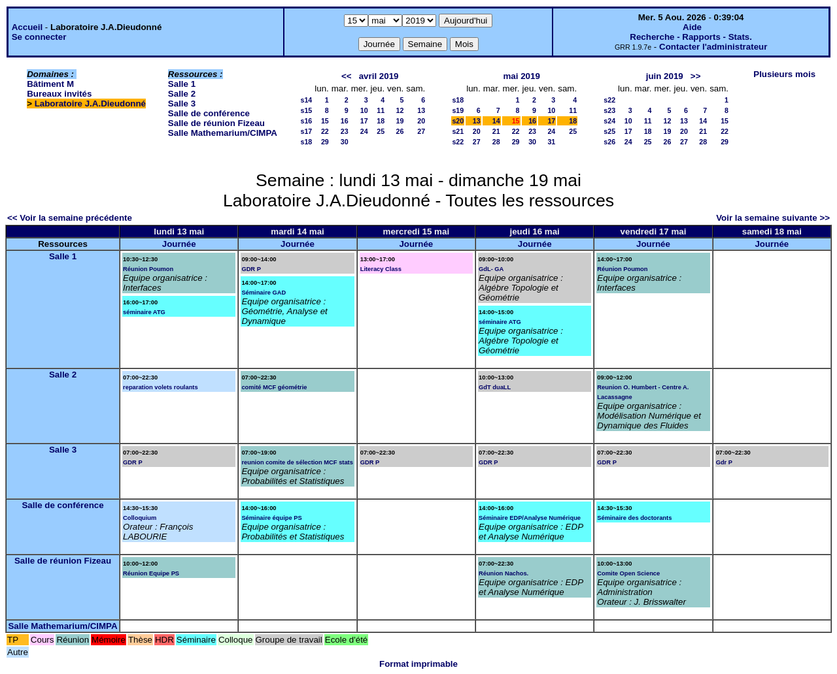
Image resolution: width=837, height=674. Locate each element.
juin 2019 (664, 76)
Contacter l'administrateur (713, 47)
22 (325, 131)
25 (380, 131)
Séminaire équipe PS (271, 518)
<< (346, 76)
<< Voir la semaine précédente (69, 218)
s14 (306, 100)
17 (364, 121)
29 (325, 142)
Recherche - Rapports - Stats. (691, 37)
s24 (609, 121)
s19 (458, 110)
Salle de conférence (209, 113)
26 (399, 131)
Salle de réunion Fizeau (216, 123)
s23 (609, 110)
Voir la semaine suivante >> (773, 218)
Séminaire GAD (263, 292)
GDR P (251, 269)
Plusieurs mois (784, 74)
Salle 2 (182, 94)
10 (364, 110)
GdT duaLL (495, 387)
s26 (609, 142)
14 (496, 121)
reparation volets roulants (160, 387)
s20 (458, 121)
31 (551, 142)
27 (421, 131)
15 (325, 121)
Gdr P (724, 462)
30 (345, 142)
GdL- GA (491, 269)
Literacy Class (380, 269)
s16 (306, 121)
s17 (306, 131)
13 (421, 110)
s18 (306, 142)
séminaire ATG (144, 312)
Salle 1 (182, 84)
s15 (306, 110)
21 (496, 131)
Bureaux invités (59, 94)
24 (364, 131)
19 (399, 121)
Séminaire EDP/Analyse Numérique (530, 518)
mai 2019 (521, 76)
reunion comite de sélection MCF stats (297, 462)
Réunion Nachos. (503, 573)
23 (345, 131)
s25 (609, 131)
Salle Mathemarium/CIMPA (222, 133)
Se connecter (39, 37)
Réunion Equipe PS (151, 573)
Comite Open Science (628, 573)
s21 (458, 131)
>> (696, 76)
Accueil (27, 27)
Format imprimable (418, 664)
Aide (692, 27)
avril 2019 (379, 76)
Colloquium (139, 518)
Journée (179, 244)
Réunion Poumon (148, 269)
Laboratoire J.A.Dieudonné (90, 103)
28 (496, 142)
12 (399, 110)
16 (345, 121)
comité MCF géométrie (274, 387)
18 (380, 121)
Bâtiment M (50, 84)
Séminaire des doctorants (634, 518)
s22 (458, 142)
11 (380, 110)
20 (421, 121)
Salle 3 (182, 103)
